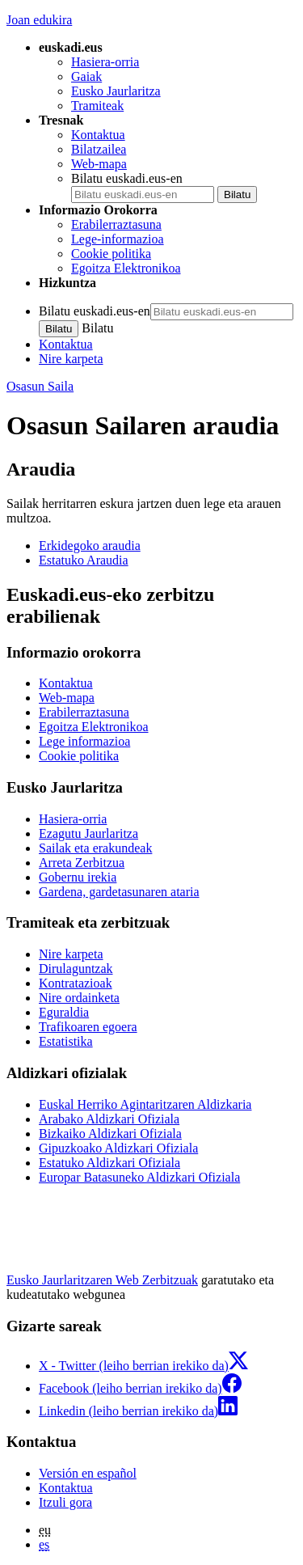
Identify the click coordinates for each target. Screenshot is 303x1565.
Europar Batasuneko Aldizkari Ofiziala (139, 1177)
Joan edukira (39, 20)
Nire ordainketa (79, 998)
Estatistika (66, 1041)
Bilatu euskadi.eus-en (127, 178)
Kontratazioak (75, 983)
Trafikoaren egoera (88, 1027)
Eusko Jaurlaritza (116, 91)
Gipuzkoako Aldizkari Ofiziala (118, 1148)
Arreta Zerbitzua (81, 862)
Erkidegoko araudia (90, 545)
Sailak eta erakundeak (95, 848)
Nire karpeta (71, 359)
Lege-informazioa (117, 239)
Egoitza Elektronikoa (126, 268)
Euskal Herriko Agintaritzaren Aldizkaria (145, 1104)
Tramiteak (97, 105)
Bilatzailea (98, 149)
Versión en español (88, 1473)
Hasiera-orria (105, 62)
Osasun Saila (40, 386)
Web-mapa (99, 164)
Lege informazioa (84, 741)
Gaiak (86, 76)
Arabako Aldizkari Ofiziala (109, 1119)
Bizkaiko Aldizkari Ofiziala (110, 1133)
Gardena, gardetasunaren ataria (119, 892)
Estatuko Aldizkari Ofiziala (109, 1163)
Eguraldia (64, 1012)
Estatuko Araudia (83, 560)
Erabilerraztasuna (116, 224)
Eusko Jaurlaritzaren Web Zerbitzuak (102, 1280)
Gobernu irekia (77, 877)
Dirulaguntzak (76, 968)
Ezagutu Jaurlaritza (88, 833)
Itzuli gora (65, 1502)
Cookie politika (111, 253)
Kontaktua (98, 135)
